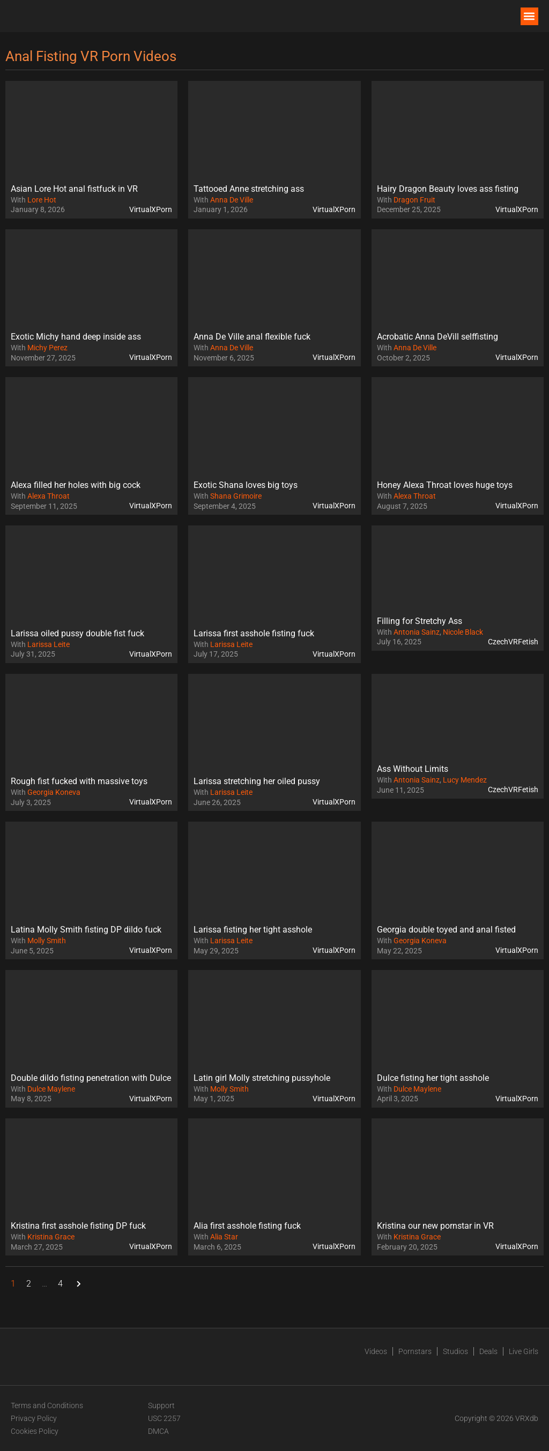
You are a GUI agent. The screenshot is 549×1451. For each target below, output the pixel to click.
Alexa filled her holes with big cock (75, 485)
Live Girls (523, 1351)
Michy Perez (47, 347)
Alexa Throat (48, 496)
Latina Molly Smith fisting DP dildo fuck (86, 929)
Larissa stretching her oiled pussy (257, 781)
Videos (376, 1351)
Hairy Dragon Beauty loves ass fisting (447, 189)
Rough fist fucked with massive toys (79, 781)
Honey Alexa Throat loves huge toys (445, 485)
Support (161, 1405)
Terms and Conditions (47, 1405)
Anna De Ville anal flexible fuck (252, 337)
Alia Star (224, 1236)
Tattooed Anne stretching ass (249, 189)
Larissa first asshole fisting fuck (254, 633)
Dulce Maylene (51, 1089)
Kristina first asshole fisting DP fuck (78, 1226)
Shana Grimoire (236, 496)
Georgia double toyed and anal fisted (446, 929)
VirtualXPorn (150, 209)
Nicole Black (463, 632)
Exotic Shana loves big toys (246, 485)
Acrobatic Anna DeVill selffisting (437, 337)
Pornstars (415, 1351)
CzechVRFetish (513, 641)
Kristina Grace (51, 1236)
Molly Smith (46, 940)
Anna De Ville (231, 200)
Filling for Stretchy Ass (419, 621)
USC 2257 (164, 1418)
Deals (488, 1351)
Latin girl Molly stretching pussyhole (262, 1078)
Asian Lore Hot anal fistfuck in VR (74, 189)
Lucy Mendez (465, 780)
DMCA (158, 1431)
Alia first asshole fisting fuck (247, 1226)
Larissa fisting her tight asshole (253, 929)
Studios (455, 1351)
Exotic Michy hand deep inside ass (76, 337)
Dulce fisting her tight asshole (433, 1078)
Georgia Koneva (53, 792)
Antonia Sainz (417, 632)
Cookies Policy (34, 1431)
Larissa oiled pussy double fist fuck (77, 633)
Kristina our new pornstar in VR (435, 1226)
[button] (529, 16)
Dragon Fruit (414, 200)
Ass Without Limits (412, 769)
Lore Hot (41, 200)
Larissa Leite (48, 644)
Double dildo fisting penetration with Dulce (91, 1078)
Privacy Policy (34, 1418)
